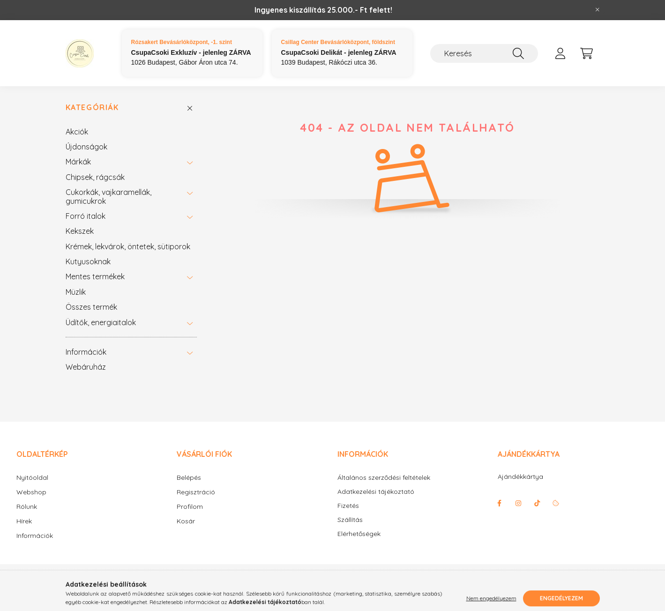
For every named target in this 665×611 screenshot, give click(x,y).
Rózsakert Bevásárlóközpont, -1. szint (181, 42)
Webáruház (86, 367)
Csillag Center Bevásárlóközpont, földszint (338, 42)
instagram (518, 503)
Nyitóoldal (32, 477)
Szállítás (350, 520)
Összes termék (91, 307)
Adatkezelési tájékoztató (375, 492)
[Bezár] (597, 10)
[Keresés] (484, 53)
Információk (86, 352)
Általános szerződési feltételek (383, 478)
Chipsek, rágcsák (95, 177)
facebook (499, 503)
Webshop (31, 492)
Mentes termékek (95, 276)
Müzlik (76, 292)
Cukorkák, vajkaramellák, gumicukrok (108, 196)
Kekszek (80, 231)
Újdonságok (86, 146)
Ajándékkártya (520, 476)
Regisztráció (196, 492)
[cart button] (586, 53)
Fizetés (348, 506)
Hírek (24, 521)
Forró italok (85, 216)
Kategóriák (92, 107)
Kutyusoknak (88, 261)
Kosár (186, 521)
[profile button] (560, 53)
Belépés (189, 477)
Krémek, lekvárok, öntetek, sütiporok (128, 246)
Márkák (78, 161)
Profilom (190, 506)
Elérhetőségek (359, 534)
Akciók (77, 131)
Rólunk (26, 506)
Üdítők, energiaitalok (101, 322)
